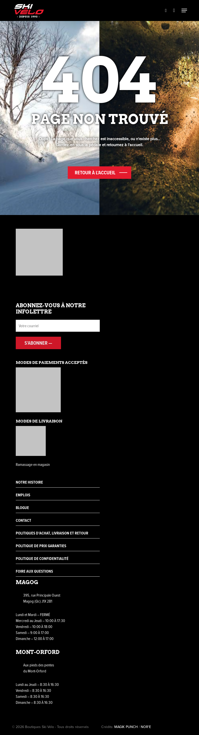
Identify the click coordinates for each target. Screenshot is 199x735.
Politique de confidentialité (42, 558)
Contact (23, 520)
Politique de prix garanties (41, 546)
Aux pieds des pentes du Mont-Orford (38, 668)
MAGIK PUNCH (126, 727)
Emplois (23, 495)
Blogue (22, 508)
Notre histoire (29, 482)
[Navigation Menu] (184, 10)
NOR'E (146, 727)
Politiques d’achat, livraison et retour (52, 533)
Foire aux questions (34, 571)
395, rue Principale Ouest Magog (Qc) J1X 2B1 (41, 598)
